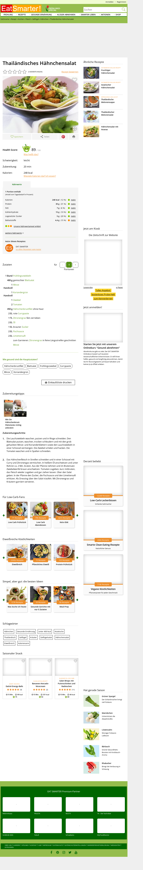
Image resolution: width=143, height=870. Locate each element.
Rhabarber (106, 763)
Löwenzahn (107, 729)
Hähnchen (8, 631)
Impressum (47, 845)
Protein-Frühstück (64, 564)
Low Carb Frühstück (17, 522)
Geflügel (22, 637)
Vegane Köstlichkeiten (103, 589)
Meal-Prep (64, 606)
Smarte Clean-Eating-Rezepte (103, 544)
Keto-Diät (64, 522)
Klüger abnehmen (66, 14)
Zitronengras (19, 317)
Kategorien (9, 847)
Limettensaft (19, 335)
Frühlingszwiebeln (22, 275)
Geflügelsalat (46, 637)
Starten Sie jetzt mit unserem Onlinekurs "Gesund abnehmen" (103, 331)
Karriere (16, 845)
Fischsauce (18, 331)
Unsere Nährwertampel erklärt (27, 226)
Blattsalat (29, 280)
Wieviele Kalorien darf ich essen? (40, 176)
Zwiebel (17, 300)
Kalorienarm (23, 643)
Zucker (25, 326)
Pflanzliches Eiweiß (40, 564)
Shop (118, 14)
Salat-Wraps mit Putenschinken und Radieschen (66, 683)
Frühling (8, 14)
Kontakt (33, 845)
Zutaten (7, 264)
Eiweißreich (17, 564)
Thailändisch (10, 637)
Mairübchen (107, 713)
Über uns (8, 845)
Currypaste (23, 313)
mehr (73, 200)
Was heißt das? (31, 154)
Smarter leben (88, 14)
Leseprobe (88, 287)
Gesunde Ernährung (41, 14)
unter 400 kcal (45, 631)
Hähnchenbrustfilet (22, 309)
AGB (39, 845)
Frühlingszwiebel (48, 366)
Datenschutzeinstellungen (75, 845)
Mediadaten (115, 845)
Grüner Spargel (108, 696)
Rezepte (22, 14)
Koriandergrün (20, 292)
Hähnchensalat (62, 637)
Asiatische (59, 631)
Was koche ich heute (17, 606)
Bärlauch (106, 746)
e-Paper (119, 287)
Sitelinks (25, 845)
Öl (14, 322)
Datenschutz (58, 845)
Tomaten (17, 304)
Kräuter (33, 637)
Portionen (69, 269)
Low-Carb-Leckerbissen (103, 500)
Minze (16, 284)
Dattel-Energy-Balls (14, 686)
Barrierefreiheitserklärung (98, 845)
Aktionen (105, 14)
